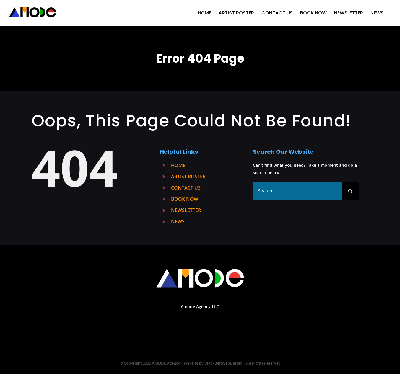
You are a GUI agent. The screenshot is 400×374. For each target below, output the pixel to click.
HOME (178, 165)
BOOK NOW (184, 199)
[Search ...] (297, 191)
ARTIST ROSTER (188, 176)
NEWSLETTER (186, 210)
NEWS (178, 221)
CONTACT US (186, 187)
